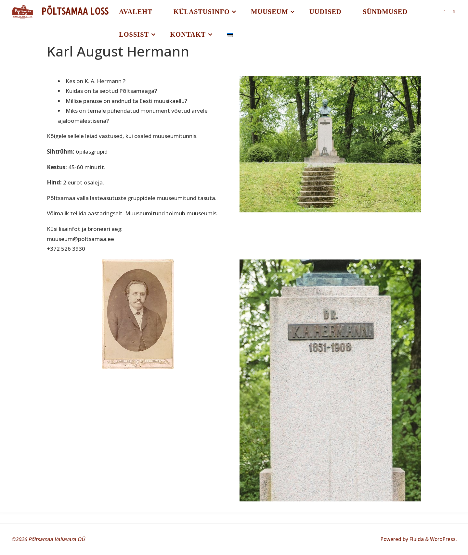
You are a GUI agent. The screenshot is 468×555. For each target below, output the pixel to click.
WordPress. (443, 539)
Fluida (416, 539)
